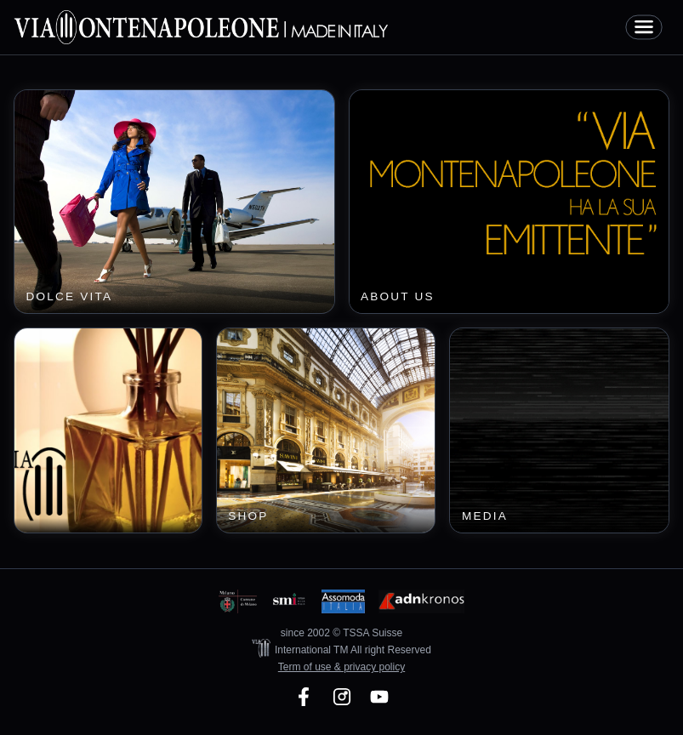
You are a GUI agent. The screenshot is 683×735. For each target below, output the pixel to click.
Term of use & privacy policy (341, 667)
